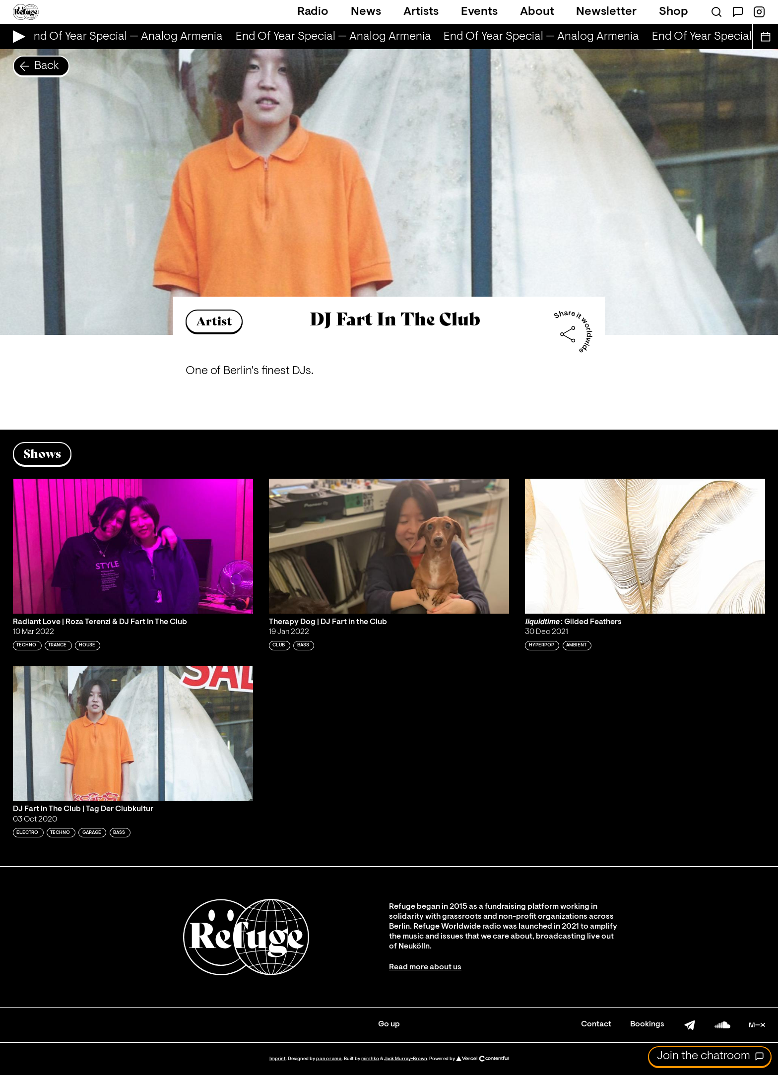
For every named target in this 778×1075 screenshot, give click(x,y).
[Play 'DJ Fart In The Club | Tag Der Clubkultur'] (133, 733)
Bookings (647, 1024)
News (366, 12)
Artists (421, 12)
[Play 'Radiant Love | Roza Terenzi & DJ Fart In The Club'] (133, 546)
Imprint (277, 1059)
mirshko (370, 1059)
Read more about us (425, 967)
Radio (312, 12)
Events (479, 12)
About (537, 12)
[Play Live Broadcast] (16, 36)
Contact (596, 1024)
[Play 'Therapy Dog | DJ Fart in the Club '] (389, 546)
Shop (673, 12)
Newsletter (606, 12)
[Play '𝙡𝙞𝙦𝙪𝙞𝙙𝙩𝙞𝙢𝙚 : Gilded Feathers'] (645, 546)
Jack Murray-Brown (405, 1059)
